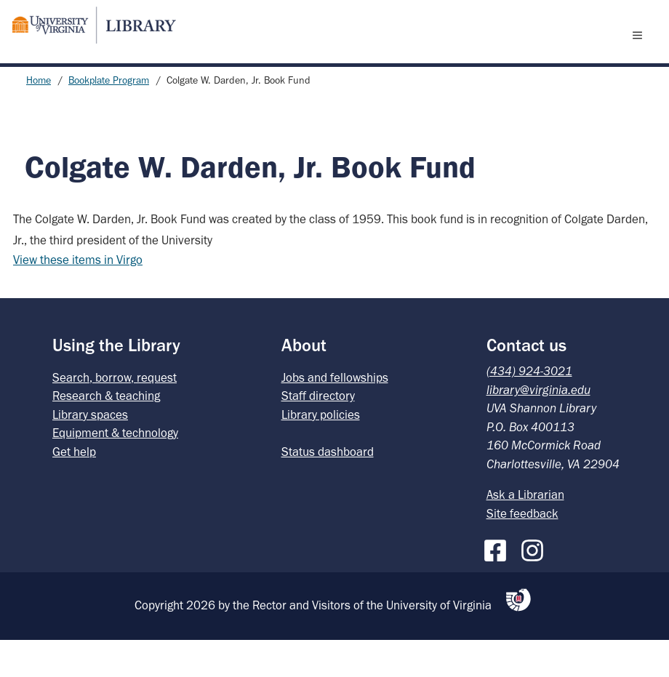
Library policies (320, 451)
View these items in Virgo (78, 296)
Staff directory (318, 432)
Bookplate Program (108, 117)
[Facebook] (498, 584)
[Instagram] (536, 584)
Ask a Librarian (525, 531)
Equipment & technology (115, 469)
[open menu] (641, 53)
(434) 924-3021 (529, 408)
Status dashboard (327, 488)
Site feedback (522, 550)
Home (38, 117)
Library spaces (90, 451)
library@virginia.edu (538, 427)
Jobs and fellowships (334, 414)
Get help (74, 488)
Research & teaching (106, 432)
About (304, 382)
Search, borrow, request (114, 414)
